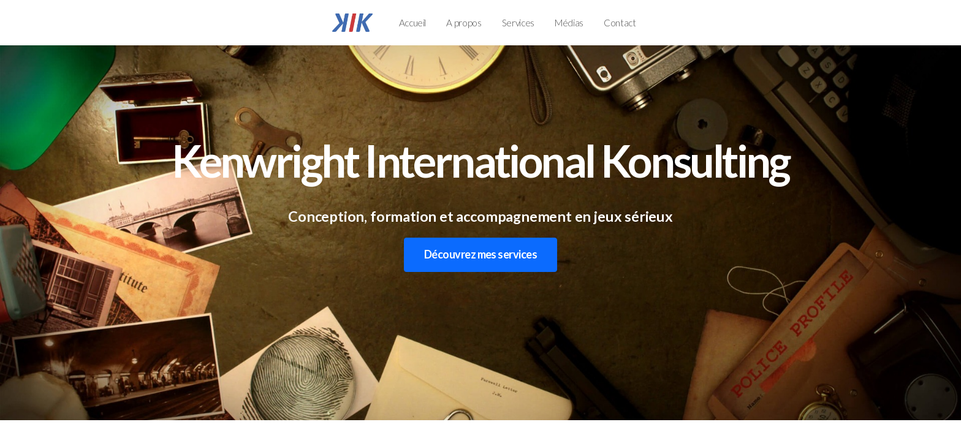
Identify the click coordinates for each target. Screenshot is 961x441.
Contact (620, 22)
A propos (463, 22)
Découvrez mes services (480, 254)
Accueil (412, 22)
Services (518, 22)
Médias (569, 22)
